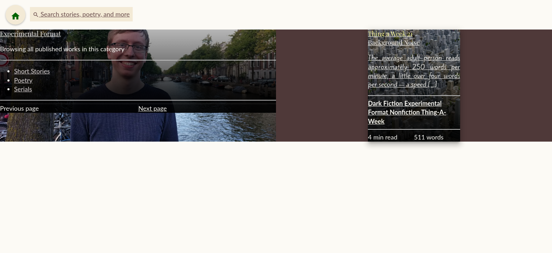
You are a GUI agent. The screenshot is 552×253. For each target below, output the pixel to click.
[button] (81, 14)
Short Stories (32, 71)
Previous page (19, 108)
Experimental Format (30, 34)
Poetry (23, 80)
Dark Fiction (386, 103)
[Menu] (15, 15)
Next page (152, 108)
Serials (23, 89)
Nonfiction (405, 112)
